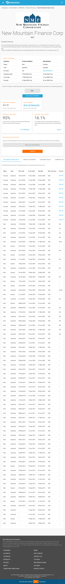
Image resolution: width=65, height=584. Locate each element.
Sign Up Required (48, 70)
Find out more (42, 581)
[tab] (11, 160)
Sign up (61, 175)
